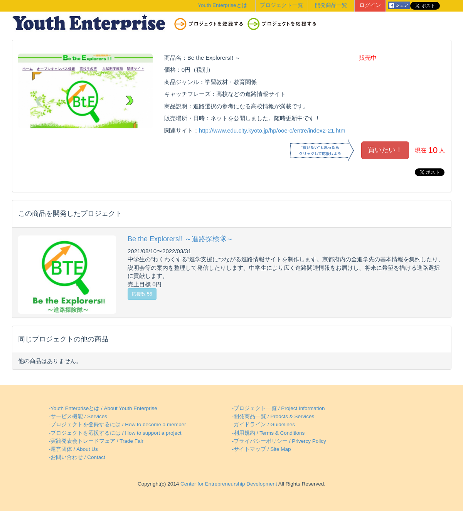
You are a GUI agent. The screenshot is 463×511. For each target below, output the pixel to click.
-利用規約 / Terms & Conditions (268, 433)
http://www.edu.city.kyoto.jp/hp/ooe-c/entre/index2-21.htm (272, 130)
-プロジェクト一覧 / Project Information (278, 408)
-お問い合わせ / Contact (77, 457)
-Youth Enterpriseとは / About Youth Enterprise (103, 408)
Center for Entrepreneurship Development (228, 484)
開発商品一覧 (331, 5)
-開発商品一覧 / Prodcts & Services (273, 416)
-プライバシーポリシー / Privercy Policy (279, 441)
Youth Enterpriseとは (222, 5)
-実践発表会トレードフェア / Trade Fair (96, 441)
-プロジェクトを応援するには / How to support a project (115, 433)
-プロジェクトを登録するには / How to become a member (117, 424)
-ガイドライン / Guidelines (263, 424)
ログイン (370, 5)
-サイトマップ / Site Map (261, 449)
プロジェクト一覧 (281, 5)
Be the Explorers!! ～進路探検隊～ (180, 239)
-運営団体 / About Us (73, 449)
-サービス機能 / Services (78, 416)
